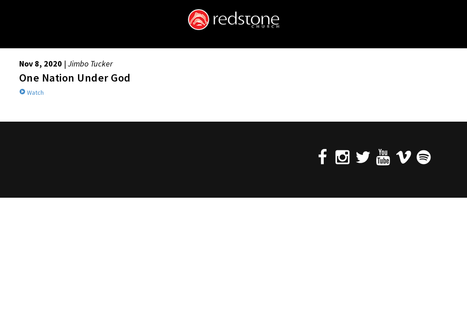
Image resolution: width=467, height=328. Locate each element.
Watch (31, 92)
